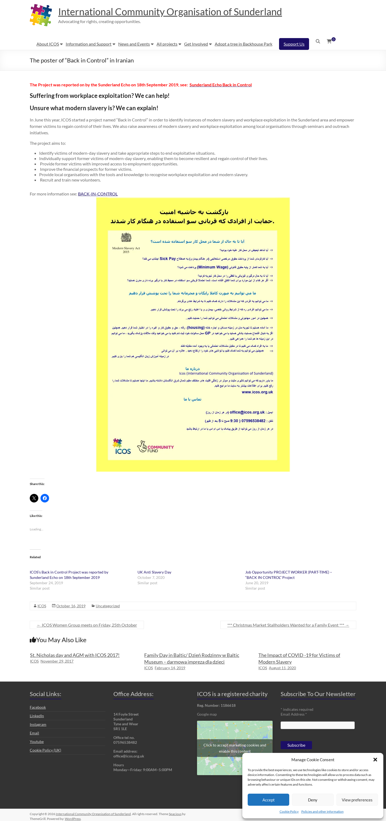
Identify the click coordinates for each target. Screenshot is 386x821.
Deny (312, 799)
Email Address (294, 714)
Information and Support (89, 43)
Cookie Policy (289, 811)
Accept (268, 799)
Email (34, 733)
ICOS (42, 606)
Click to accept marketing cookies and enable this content (234, 748)
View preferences (357, 799)
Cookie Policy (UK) (45, 750)
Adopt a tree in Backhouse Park (243, 43)
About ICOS (47, 43)
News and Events (134, 43)
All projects (167, 43)
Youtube (37, 741)
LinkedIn (37, 715)
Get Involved (196, 43)
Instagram (38, 724)
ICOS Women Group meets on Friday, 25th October (87, 624)
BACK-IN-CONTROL (98, 193)
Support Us (294, 43)
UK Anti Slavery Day (155, 572)
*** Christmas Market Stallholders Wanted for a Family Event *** (288, 624)
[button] (375, 759)
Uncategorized (108, 606)
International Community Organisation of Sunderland (170, 11)
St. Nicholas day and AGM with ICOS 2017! (75, 655)
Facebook (38, 707)
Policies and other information (322, 811)
